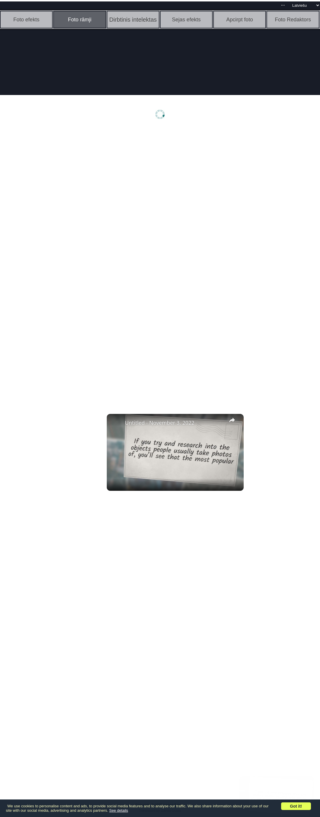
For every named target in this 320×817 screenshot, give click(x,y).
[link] (116, 423)
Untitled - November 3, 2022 (160, 422)
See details (118, 810)
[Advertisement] (45, 221)
